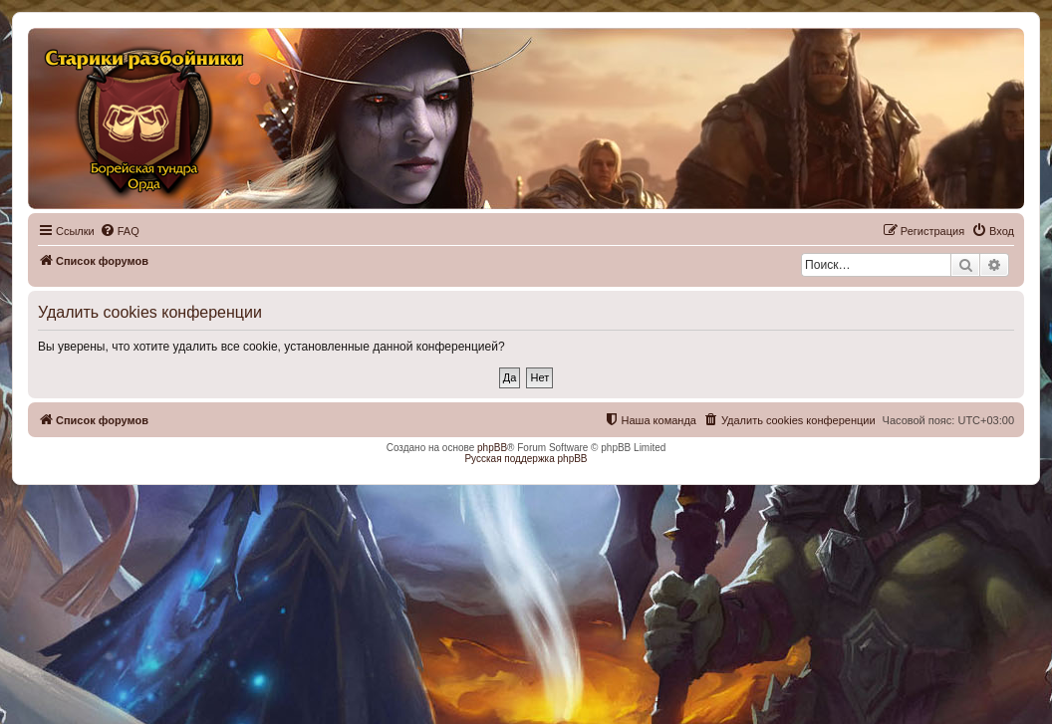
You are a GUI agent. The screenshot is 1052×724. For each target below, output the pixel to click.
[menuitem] (119, 231)
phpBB (492, 447)
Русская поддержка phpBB (525, 458)
